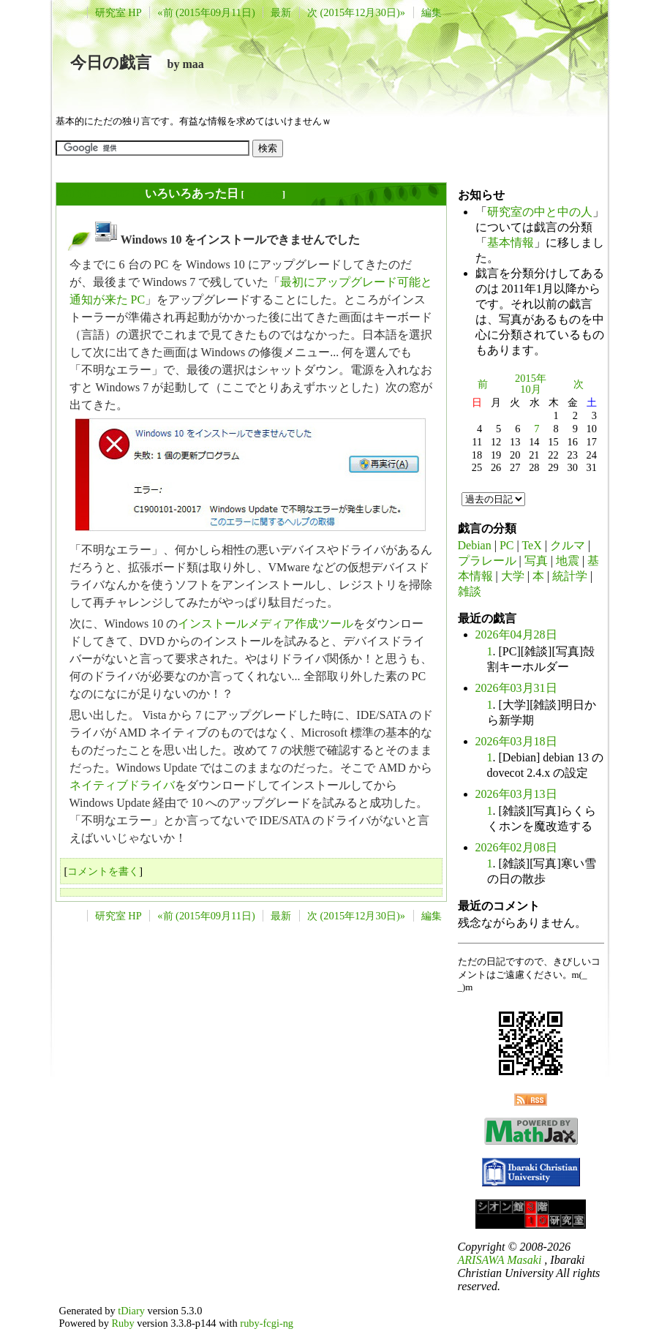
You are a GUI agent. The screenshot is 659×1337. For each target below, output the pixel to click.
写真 (536, 560)
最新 (281, 12)
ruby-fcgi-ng (266, 1323)
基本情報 (510, 242)
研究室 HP (118, 12)
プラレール (487, 560)
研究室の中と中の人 (539, 212)
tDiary (131, 1311)
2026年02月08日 (516, 847)
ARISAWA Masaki (500, 1260)
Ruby (122, 1323)
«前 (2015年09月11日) (206, 12)
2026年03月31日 (516, 688)
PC (507, 545)
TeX (531, 545)
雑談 (469, 591)
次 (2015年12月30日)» (356, 12)
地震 (567, 560)
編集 (431, 12)
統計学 (569, 576)
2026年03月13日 (516, 794)
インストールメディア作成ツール (265, 623)
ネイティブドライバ (122, 785)
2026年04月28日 (516, 634)
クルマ (567, 545)
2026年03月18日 (516, 741)
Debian (475, 545)
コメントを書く (103, 871)
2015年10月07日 (101, 193)
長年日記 (263, 194)
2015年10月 (530, 384)
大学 (512, 576)
